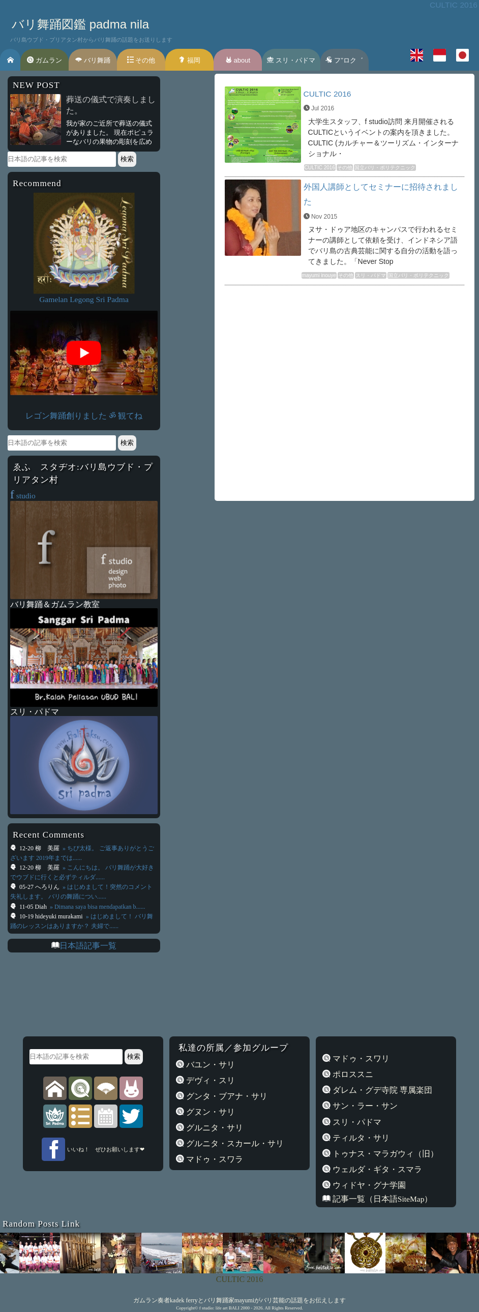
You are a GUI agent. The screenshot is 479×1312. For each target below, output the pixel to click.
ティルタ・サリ (360, 1138)
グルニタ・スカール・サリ (234, 1143)
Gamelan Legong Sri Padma (84, 299)
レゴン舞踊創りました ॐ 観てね (83, 415)
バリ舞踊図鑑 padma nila (80, 24)
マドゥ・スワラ (213, 1159)
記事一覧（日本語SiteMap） (382, 1199)
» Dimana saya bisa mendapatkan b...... (96, 906)
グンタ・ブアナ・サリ (225, 1096)
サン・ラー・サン (364, 1105)
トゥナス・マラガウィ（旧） (384, 1153)
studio (23, 495)
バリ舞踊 (92, 60)
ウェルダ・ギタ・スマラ (376, 1169)
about (237, 60)
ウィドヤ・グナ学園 (368, 1185)
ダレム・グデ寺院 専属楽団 (381, 1090)
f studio (206, 1307)
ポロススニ (352, 1074)
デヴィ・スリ (209, 1080)
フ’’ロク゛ (344, 60)
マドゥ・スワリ (360, 1058)
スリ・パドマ (291, 60)
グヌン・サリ (209, 1112)
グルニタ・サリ (213, 1127)
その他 (141, 60)
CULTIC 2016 (327, 94)
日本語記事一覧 (87, 945)
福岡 (189, 60)
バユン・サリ (209, 1064)
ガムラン (44, 60)
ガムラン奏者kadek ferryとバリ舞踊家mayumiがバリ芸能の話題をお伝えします (239, 1300)
